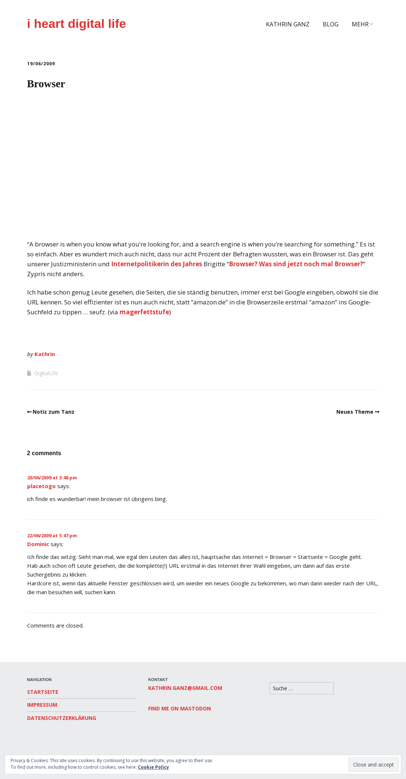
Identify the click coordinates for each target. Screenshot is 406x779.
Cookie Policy (153, 767)
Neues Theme (354, 411)
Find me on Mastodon (179, 708)
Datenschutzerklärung (61, 717)
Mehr (360, 24)
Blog (331, 24)
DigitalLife (46, 373)
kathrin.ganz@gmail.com (185, 687)
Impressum (42, 704)
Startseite (42, 691)
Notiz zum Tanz (53, 411)
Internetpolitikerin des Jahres (156, 264)
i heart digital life (76, 23)
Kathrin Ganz (288, 24)
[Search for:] (302, 688)
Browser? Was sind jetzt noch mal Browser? (296, 264)
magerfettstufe (144, 312)
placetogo (41, 486)
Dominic (38, 544)
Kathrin (44, 354)
